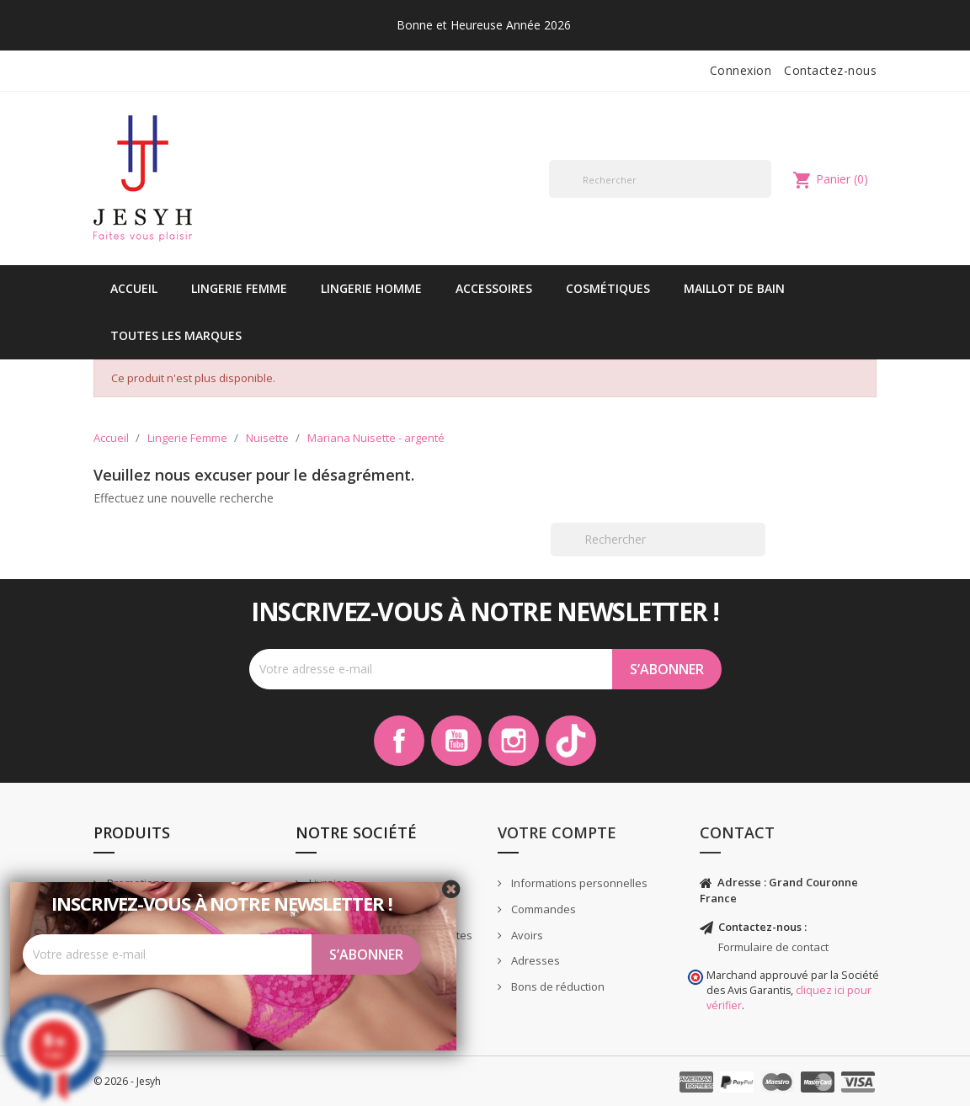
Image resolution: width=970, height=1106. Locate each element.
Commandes (542, 909)
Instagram (513, 740)
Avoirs (526, 935)
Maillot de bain (734, 288)
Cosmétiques (608, 288)
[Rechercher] (660, 179)
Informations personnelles (578, 883)
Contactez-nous (830, 70)
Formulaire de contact (773, 946)
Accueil (133, 288)
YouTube (456, 740)
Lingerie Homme (371, 288)
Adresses (534, 960)
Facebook (399, 740)
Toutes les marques (176, 335)
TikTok (571, 740)
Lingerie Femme (239, 288)
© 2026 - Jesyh (127, 1081)
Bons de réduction (557, 986)
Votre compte (557, 832)
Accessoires (494, 288)
